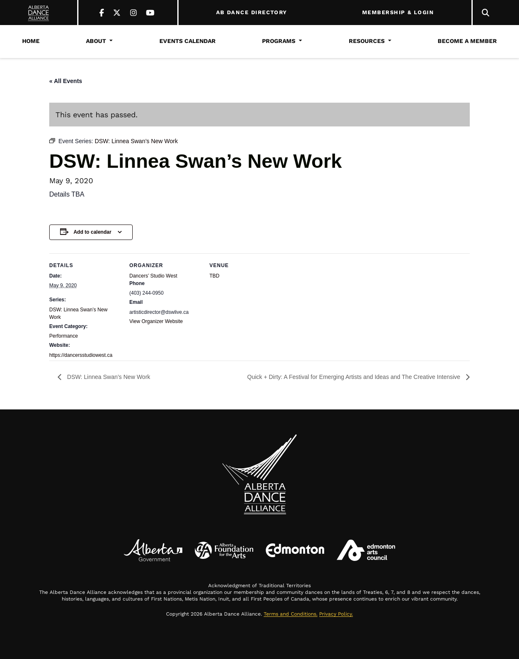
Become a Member (467, 41)
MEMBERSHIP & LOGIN (398, 12)
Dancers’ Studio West (153, 276)
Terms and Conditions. (290, 614)
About (96, 41)
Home (31, 41)
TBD (214, 276)
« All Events (65, 81)
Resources (367, 41)
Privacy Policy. (336, 614)
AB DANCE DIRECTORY (251, 12)
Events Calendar (187, 41)
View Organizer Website (156, 321)
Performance (63, 336)
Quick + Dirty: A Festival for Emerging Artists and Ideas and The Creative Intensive (354, 377)
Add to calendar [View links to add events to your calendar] (92, 232)
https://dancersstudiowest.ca (80, 355)
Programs (278, 41)
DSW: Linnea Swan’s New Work (108, 377)
